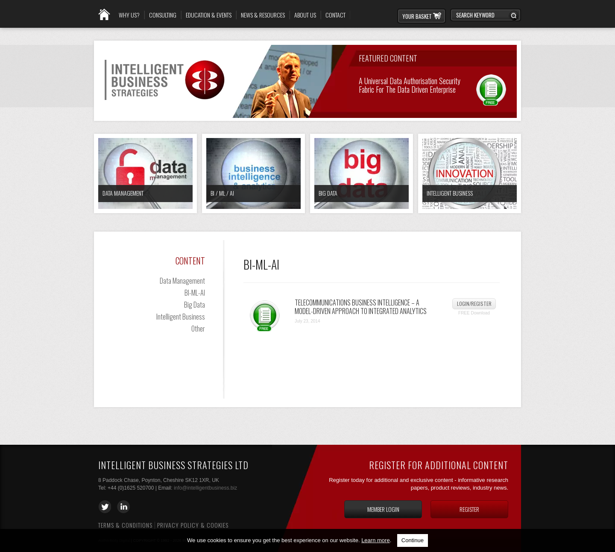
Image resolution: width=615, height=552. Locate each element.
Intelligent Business (450, 192)
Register (469, 509)
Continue (412, 540)
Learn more (375, 540)
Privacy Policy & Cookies (192, 524)
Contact (335, 15)
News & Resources (263, 15)
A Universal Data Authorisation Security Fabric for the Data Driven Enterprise (409, 84)
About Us (305, 15)
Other (198, 328)
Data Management (123, 192)
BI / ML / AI (222, 192)
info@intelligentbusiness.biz (205, 488)
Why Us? (129, 15)
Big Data (328, 192)
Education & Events (208, 15)
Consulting (162, 15)
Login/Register (474, 303)
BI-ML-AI (194, 293)
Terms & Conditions (125, 524)
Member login (383, 509)
